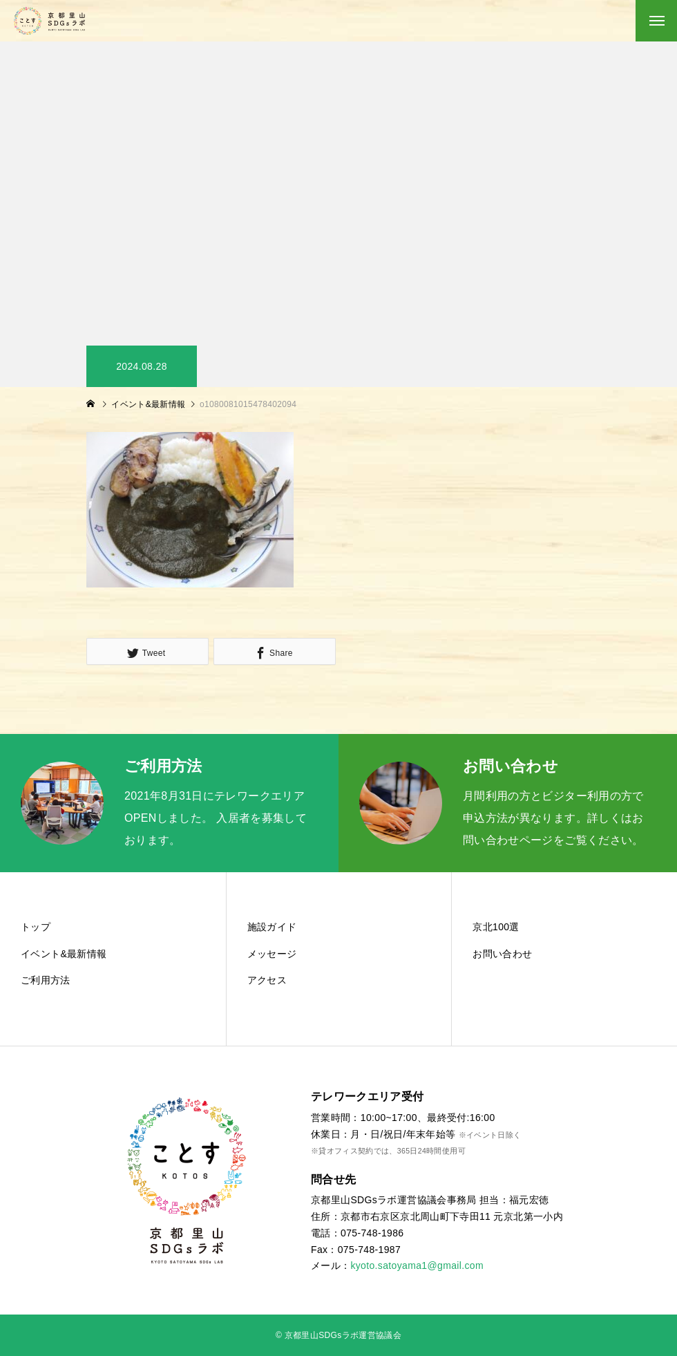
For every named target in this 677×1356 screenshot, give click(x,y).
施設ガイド (272, 927)
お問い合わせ (502, 954)
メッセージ (272, 954)
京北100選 (496, 927)
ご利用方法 (45, 980)
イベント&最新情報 (64, 954)
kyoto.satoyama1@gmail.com (417, 1265)
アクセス (267, 980)
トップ (35, 927)
